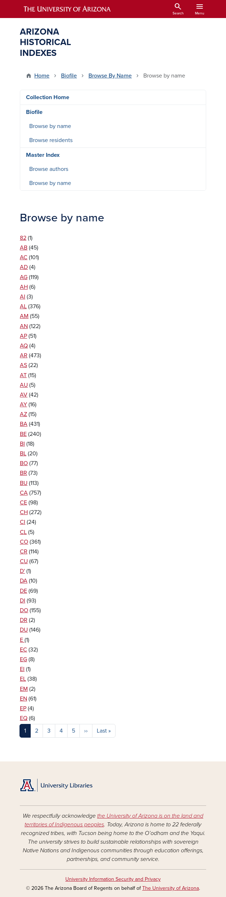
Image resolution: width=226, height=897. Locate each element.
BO (24, 463)
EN (23, 698)
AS (23, 365)
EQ (23, 718)
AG (23, 277)
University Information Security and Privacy (113, 879)
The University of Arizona (170, 888)
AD (24, 267)
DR (23, 620)
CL (23, 532)
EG (23, 659)
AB (23, 247)
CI (22, 522)
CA (24, 492)
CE (23, 502)
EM (24, 689)
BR (23, 473)
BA (23, 424)
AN (24, 326)
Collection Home (47, 97)
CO (24, 541)
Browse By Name (110, 75)
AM (24, 316)
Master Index (43, 155)
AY (23, 404)
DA (23, 580)
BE (23, 434)
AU (24, 385)
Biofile (69, 75)
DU (24, 629)
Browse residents (51, 140)
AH (24, 287)
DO (24, 610)
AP (23, 336)
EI (22, 669)
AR (23, 355)
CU (24, 561)
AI (22, 296)
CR (23, 551)
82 (23, 238)
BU (23, 483)
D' (22, 571)
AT (23, 375)
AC (23, 257)
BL (23, 453)
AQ (24, 345)
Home (41, 75)
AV (23, 394)
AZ (23, 414)
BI (22, 443)
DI (22, 600)
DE (23, 591)
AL (23, 306)
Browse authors (48, 169)
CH (24, 512)
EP (23, 708)
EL (23, 678)
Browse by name (50, 126)
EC (23, 649)
